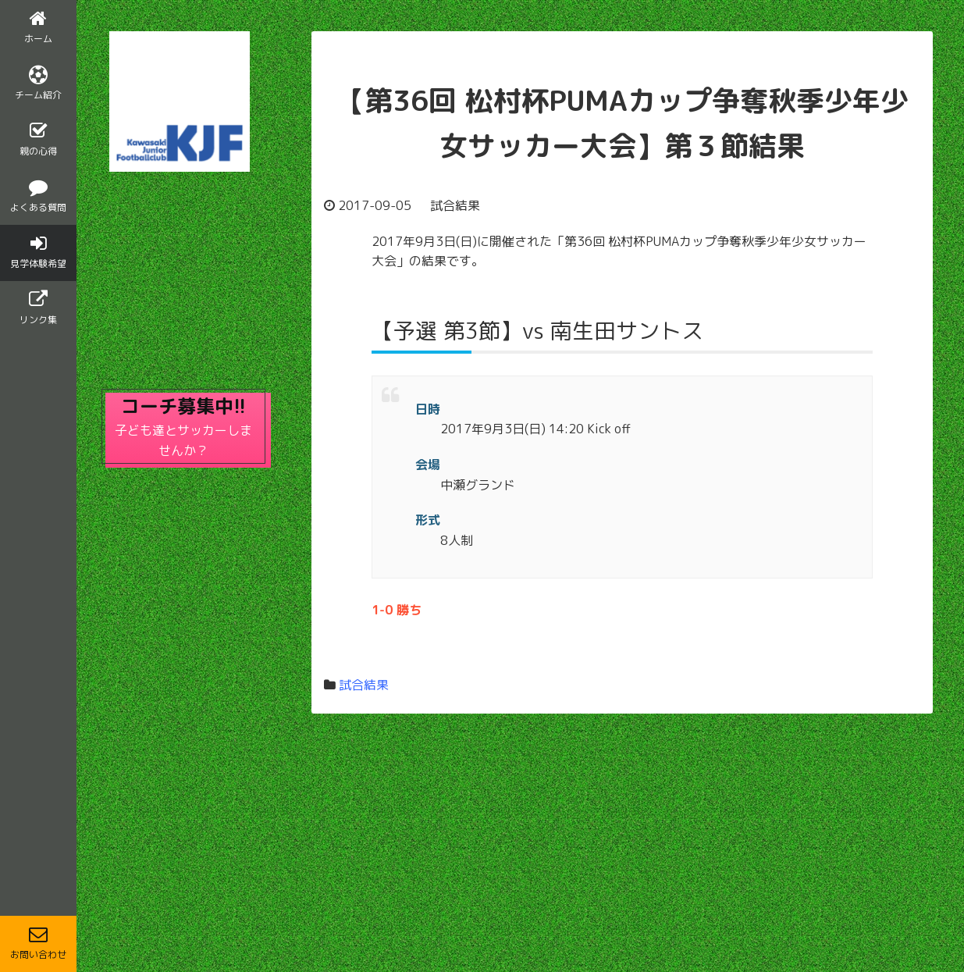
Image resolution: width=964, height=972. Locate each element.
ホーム (38, 27)
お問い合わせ (38, 943)
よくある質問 (38, 196)
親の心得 (38, 140)
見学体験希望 (38, 252)
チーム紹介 (38, 83)
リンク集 (38, 308)
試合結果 (364, 684)
